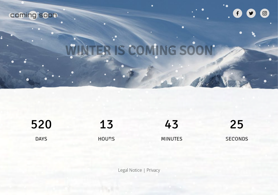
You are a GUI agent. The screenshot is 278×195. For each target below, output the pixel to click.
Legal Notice (130, 170)
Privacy (153, 170)
